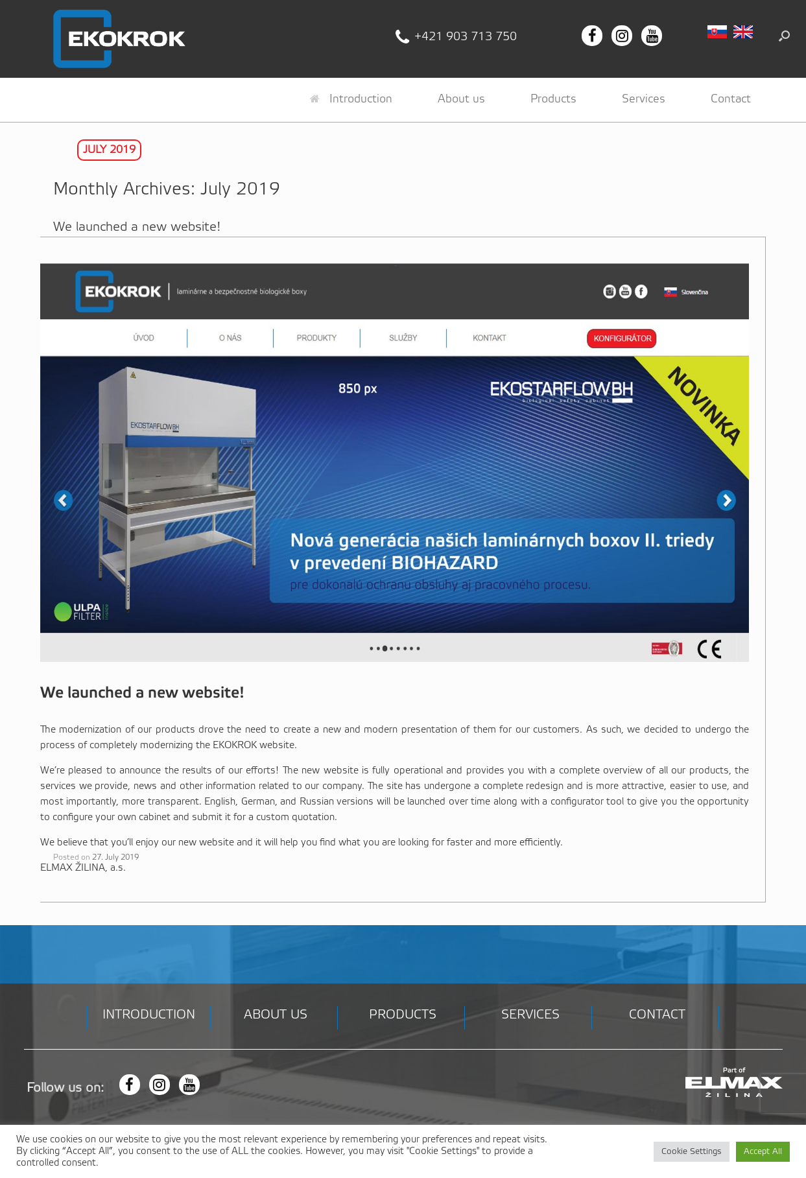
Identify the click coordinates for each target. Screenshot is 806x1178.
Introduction (351, 99)
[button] (784, 36)
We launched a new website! (137, 227)
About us (461, 99)
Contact (731, 99)
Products (553, 99)
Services (643, 99)
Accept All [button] (763, 1151)
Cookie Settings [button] (691, 1151)
